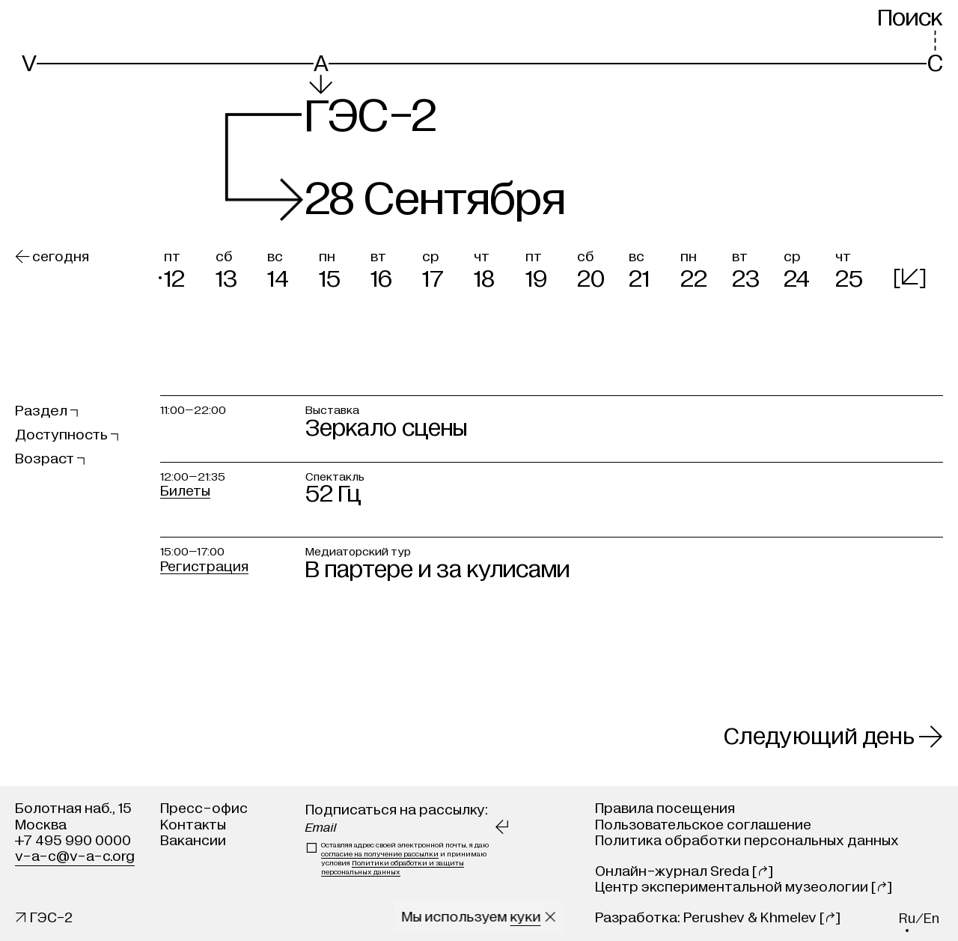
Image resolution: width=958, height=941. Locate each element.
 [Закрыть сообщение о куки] (551, 917)
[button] (186, 267)
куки (525, 917)
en (931, 919)
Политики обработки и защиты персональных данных (392, 867)
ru (907, 919)
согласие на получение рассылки (380, 854)
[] (910, 276)
